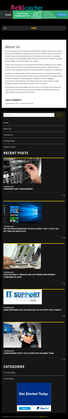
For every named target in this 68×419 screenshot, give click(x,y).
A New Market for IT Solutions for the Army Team (28, 353)
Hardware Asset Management (18, 189)
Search (58, 115)
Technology (9, 187)
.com (44, 417)
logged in (17, 103)
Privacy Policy (9, 141)
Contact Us (8, 135)
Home (6, 122)
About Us (7, 129)
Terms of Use (9, 147)
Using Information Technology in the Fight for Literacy (32, 310)
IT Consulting (9, 372)
